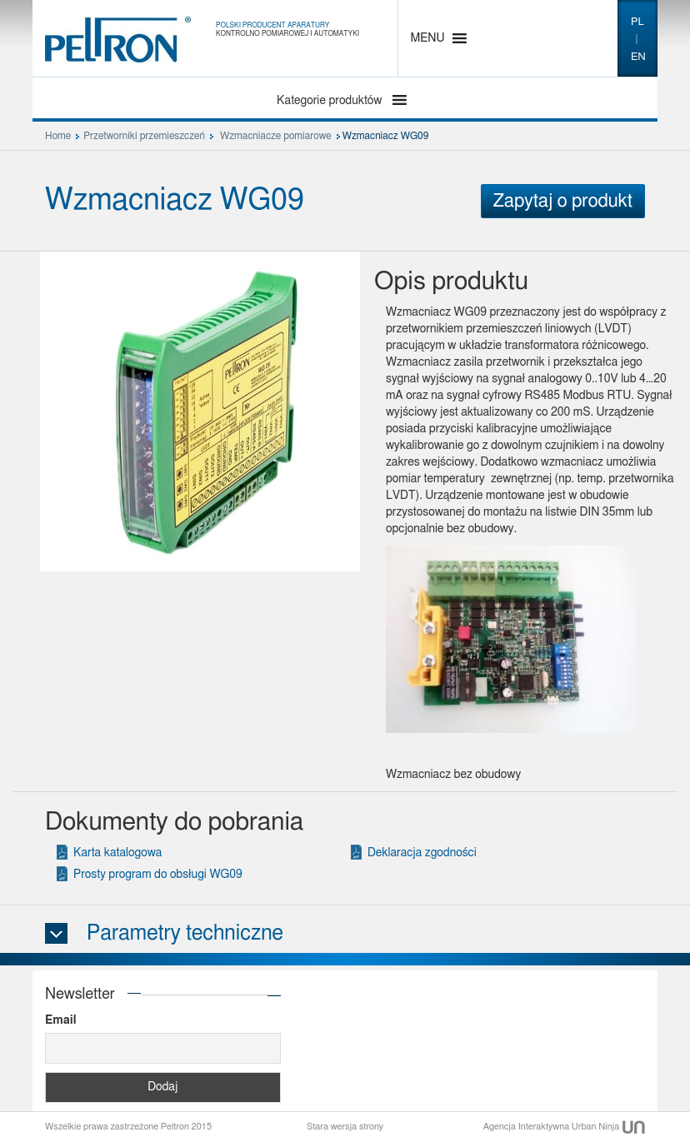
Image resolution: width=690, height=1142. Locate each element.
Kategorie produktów (331, 101)
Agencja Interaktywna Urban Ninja (564, 1126)
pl (637, 22)
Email (60, 1020)
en (638, 57)
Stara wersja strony (345, 1126)
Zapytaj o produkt (562, 201)
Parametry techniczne (185, 933)
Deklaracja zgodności (422, 853)
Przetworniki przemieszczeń (144, 136)
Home (58, 136)
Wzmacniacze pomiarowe (276, 136)
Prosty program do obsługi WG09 (157, 874)
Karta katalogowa (117, 853)
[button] (428, 38)
